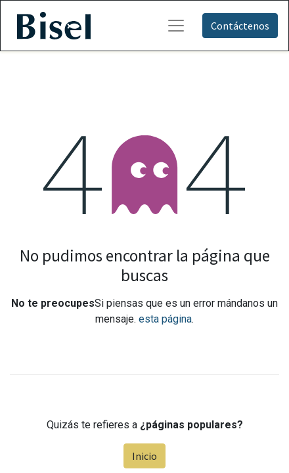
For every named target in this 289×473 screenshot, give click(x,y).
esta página (165, 319)
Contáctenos (240, 25)
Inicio (144, 455)
